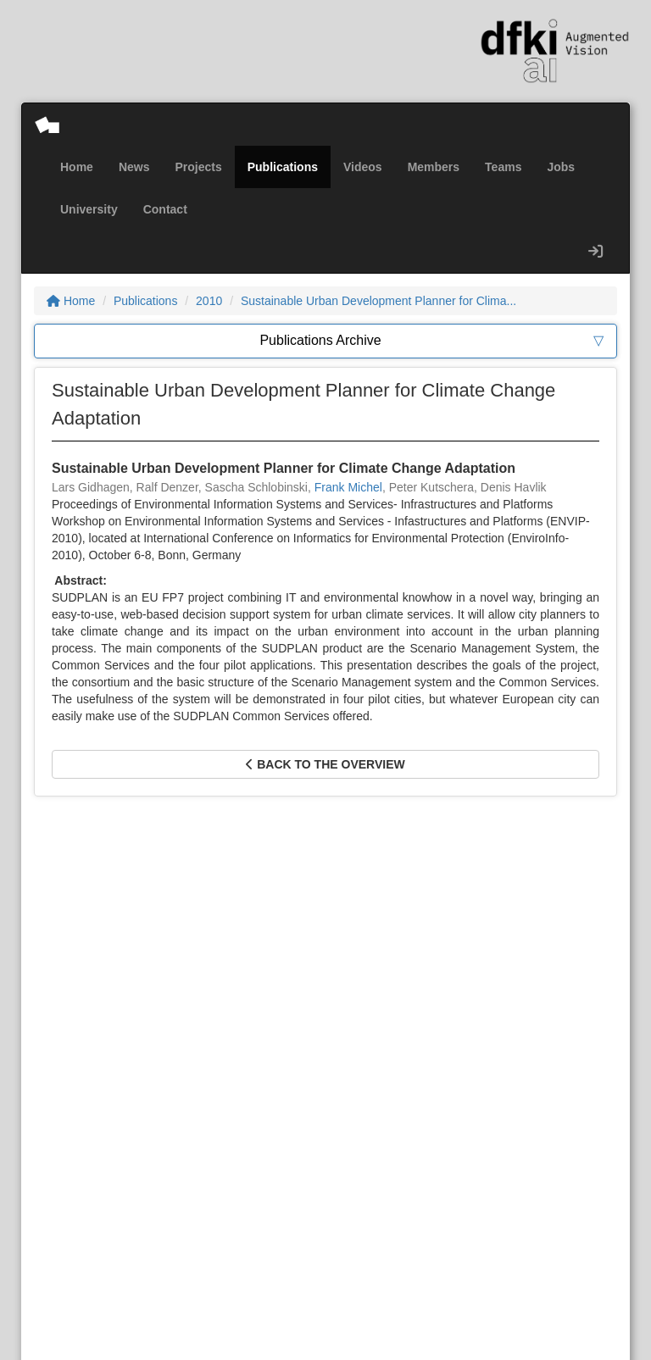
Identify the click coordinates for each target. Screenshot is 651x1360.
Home (76, 167)
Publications (283, 167)
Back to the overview (325, 764)
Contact (165, 209)
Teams (503, 167)
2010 (209, 301)
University (89, 209)
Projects (198, 167)
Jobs (561, 167)
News (134, 167)
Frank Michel (348, 487)
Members (433, 167)
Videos (362, 167)
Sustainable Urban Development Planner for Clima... (378, 301)
